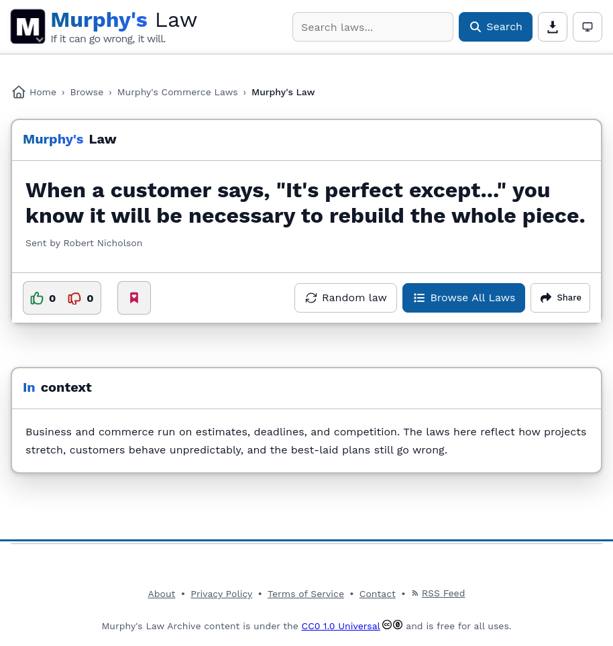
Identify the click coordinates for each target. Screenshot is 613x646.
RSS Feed (438, 593)
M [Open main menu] (27, 26)
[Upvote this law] (43, 298)
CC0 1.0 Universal (341, 626)
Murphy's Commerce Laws (177, 92)
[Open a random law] (345, 298)
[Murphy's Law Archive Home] (123, 26)
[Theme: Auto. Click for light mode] (587, 27)
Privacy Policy (221, 593)
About (162, 593)
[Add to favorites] (134, 298)
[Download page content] (552, 27)
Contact (377, 593)
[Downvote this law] (80, 298)
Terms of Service (306, 593)
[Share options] (560, 298)
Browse (86, 92)
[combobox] (372, 27)
